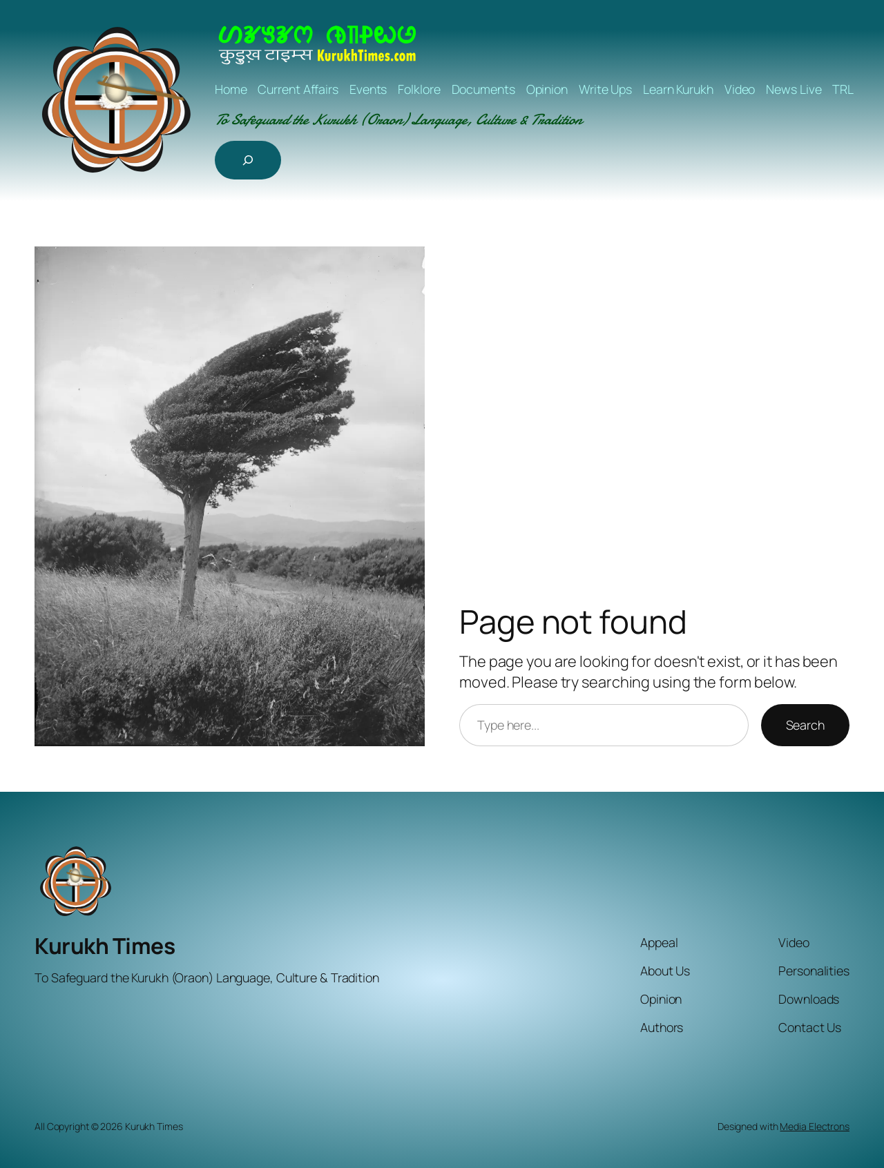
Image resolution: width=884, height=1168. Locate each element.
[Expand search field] (248, 160)
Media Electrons (814, 1126)
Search (805, 725)
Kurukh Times (105, 946)
